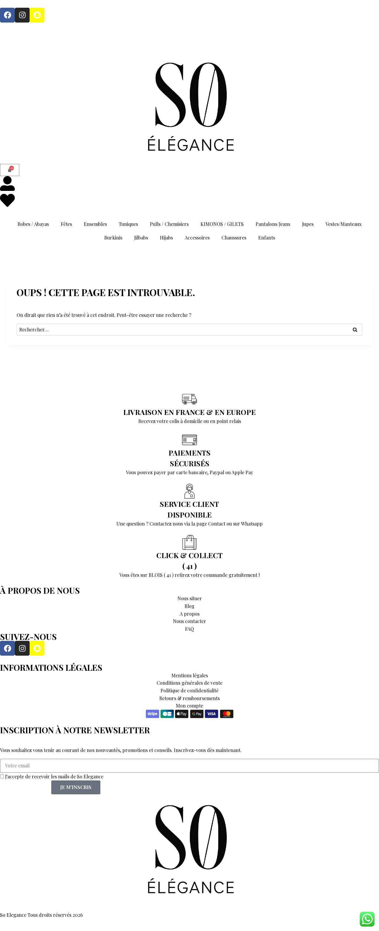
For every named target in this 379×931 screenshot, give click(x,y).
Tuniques (128, 224)
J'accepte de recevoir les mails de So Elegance (54, 776)
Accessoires (197, 237)
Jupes (308, 224)
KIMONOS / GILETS (222, 224)
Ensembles (95, 224)
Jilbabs (141, 237)
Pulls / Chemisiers (169, 224)
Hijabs (166, 237)
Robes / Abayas (33, 224)
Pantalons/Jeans (273, 224)
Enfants (266, 237)
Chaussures (233, 237)
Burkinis (113, 237)
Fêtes (66, 224)
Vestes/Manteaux (343, 224)
